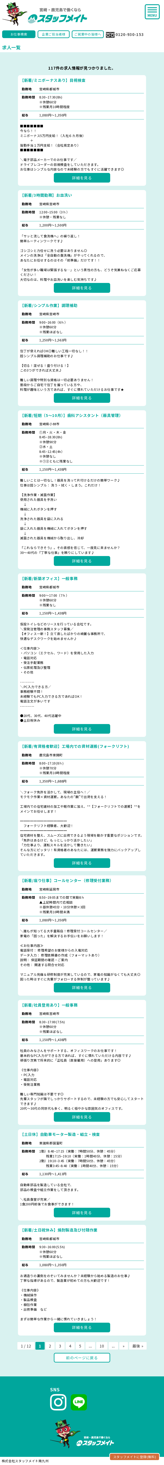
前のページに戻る (82, 1357)
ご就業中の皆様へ (87, 34)
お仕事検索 (18, 34)
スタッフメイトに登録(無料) (134, 1457)
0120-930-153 (125, 34)
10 (102, 1346)
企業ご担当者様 (53, 34)
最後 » (138, 1346)
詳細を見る (82, 177)
